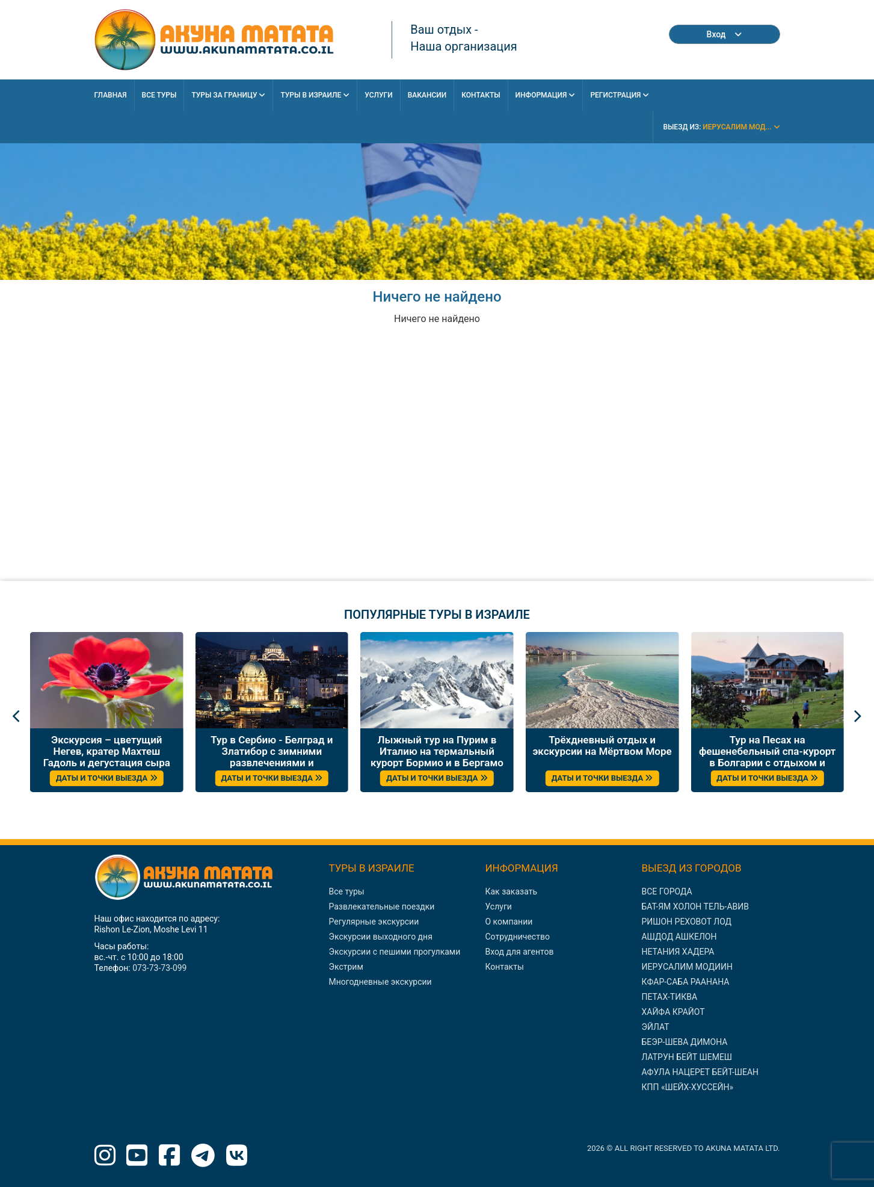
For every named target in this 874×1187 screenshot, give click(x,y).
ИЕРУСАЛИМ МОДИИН (687, 967)
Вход (724, 34)
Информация (545, 95)
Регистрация (619, 95)
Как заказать (511, 891)
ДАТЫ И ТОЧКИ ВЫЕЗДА (107, 778)
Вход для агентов (519, 951)
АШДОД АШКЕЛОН (678, 936)
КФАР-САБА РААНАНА (685, 982)
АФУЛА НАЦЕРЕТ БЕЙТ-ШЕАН (700, 1072)
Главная (110, 95)
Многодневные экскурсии (380, 982)
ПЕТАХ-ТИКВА (669, 997)
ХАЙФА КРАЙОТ (672, 1012)
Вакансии (427, 95)
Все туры (347, 891)
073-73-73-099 (159, 968)
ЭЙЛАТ (655, 1027)
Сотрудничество (517, 936)
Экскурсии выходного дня (380, 936)
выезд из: (721, 127)
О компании (508, 921)
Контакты (480, 95)
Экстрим (346, 967)
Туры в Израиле (314, 95)
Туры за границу (228, 95)
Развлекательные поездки (382, 906)
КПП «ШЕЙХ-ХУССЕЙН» (687, 1087)
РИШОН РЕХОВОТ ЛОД (686, 921)
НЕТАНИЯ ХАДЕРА (677, 951)
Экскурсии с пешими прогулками (395, 951)
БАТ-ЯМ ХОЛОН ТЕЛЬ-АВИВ (695, 906)
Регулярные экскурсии (374, 921)
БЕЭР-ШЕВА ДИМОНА (684, 1042)
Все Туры (159, 95)
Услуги (378, 95)
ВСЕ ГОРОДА (666, 891)
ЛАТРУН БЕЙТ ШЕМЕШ (686, 1057)
